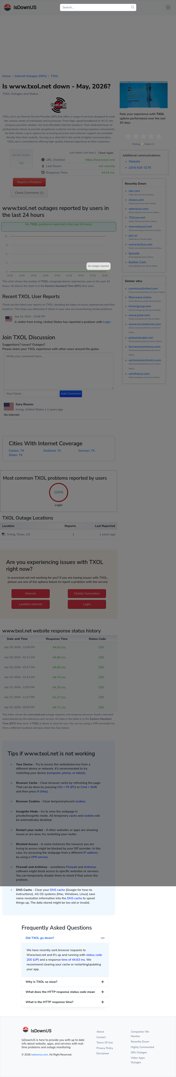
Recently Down (140, 1041)
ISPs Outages (139, 1052)
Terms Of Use (104, 1042)
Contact (101, 1037)
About (100, 1032)
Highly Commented (142, 1047)
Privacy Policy (104, 1048)
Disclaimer (102, 1053)
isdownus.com (39, 1054)
